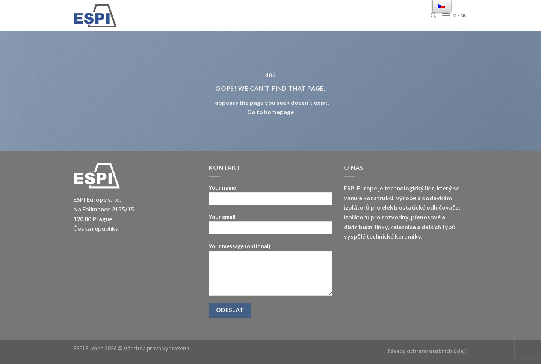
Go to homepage (270, 112)
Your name (270, 197)
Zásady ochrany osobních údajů (427, 351)
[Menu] (454, 15)
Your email (270, 227)
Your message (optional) (270, 272)
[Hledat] (433, 15)
